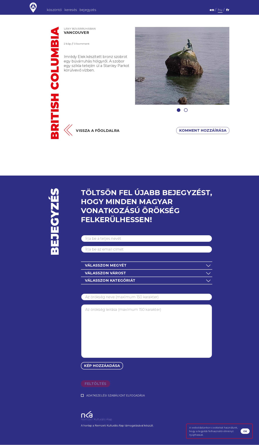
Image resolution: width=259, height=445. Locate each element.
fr (227, 10)
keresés (70, 10)
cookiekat (217, 427)
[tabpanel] (182, 66)
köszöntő (54, 10)
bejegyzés (87, 10)
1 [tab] (178, 110)
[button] (146, 265)
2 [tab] (186, 110)
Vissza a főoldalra (98, 130)
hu (220, 10)
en (212, 10)
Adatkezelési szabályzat (105, 395)
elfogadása (113, 396)
